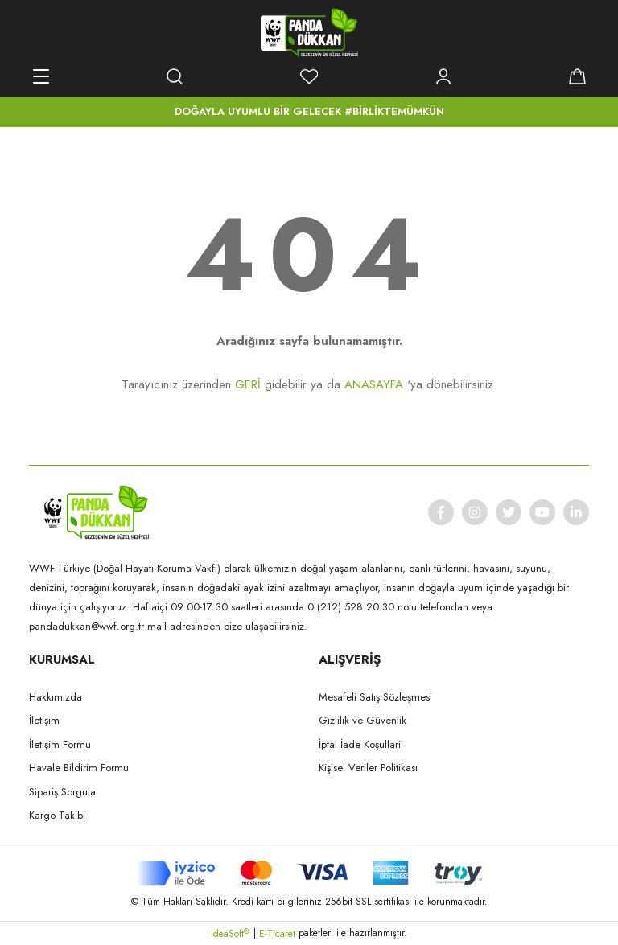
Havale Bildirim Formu (79, 767)
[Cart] (577, 76)
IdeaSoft (230, 934)
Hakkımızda (55, 697)
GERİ (248, 384)
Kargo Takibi (57, 815)
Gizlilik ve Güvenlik (362, 720)
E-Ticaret (277, 934)
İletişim (44, 720)
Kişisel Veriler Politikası (368, 767)
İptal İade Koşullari (360, 744)
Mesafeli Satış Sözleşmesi (375, 697)
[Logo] (309, 32)
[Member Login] (443, 76)
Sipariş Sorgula (62, 791)
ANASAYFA (373, 384)
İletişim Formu (60, 744)
